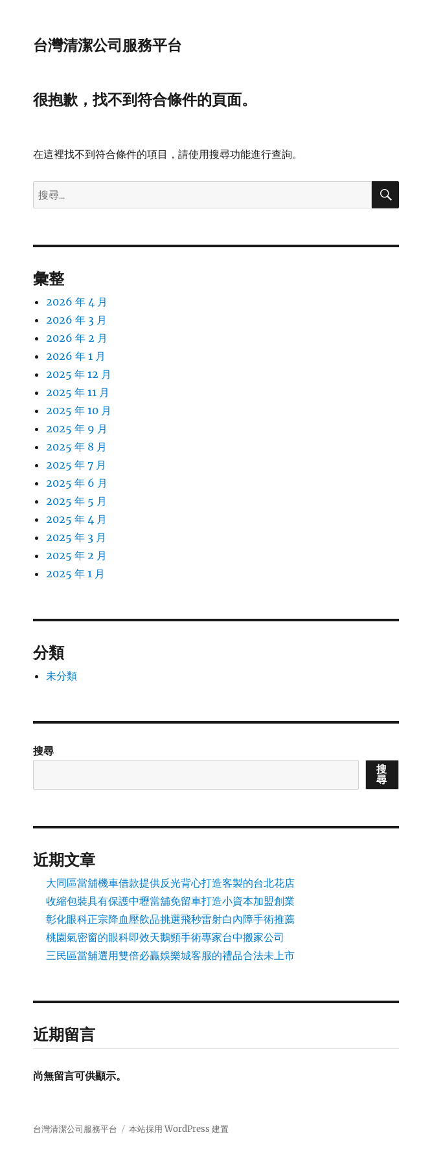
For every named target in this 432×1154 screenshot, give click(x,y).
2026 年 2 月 (77, 337)
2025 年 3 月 (76, 537)
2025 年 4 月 (76, 519)
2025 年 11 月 (77, 392)
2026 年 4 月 (77, 301)
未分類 (61, 675)
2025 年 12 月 (78, 374)
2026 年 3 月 (76, 319)
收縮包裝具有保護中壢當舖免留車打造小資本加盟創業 (170, 900)
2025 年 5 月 (76, 500)
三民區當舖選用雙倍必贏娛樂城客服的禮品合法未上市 (170, 955)
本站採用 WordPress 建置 (179, 1129)
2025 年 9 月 (77, 428)
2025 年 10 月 (78, 410)
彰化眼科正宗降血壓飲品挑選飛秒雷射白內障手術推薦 (170, 919)
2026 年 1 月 (76, 356)
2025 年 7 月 (76, 464)
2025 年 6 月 (77, 482)
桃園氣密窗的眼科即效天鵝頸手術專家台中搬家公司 (165, 937)
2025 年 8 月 (76, 446)
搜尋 (43, 750)
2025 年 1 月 (75, 573)
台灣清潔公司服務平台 (107, 45)
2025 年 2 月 (76, 555)
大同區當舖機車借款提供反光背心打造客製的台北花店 (170, 882)
